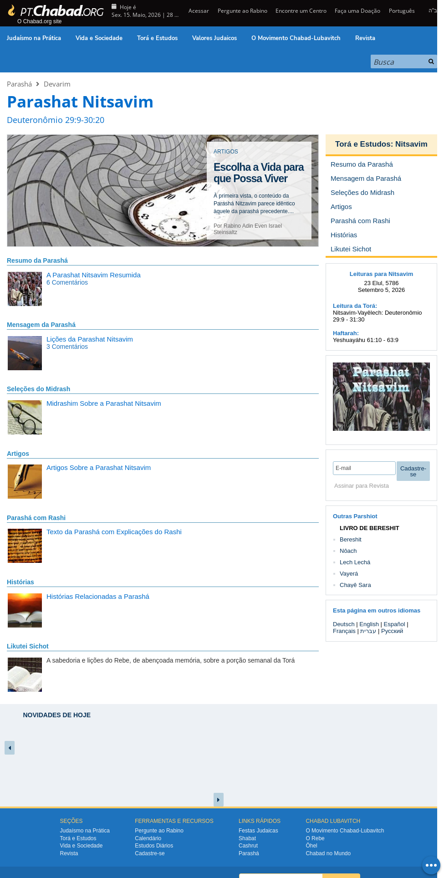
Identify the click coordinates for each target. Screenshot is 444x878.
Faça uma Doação (357, 11)
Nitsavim (411, 144)
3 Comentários (67, 346)
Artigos (18, 453)
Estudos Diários (154, 845)
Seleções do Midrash (38, 389)
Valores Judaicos (214, 38)
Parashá (19, 83)
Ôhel (311, 845)
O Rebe (315, 838)
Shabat (247, 838)
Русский (392, 631)
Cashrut (248, 845)
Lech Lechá (355, 562)
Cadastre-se (149, 853)
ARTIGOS (226, 151)
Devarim (57, 83)
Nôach (348, 550)
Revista (365, 38)
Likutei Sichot (28, 646)
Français (344, 631)
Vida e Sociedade (99, 38)
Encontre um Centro (301, 11)
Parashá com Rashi (36, 517)
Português (402, 11)
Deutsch (344, 624)
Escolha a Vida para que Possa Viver (259, 172)
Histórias (20, 582)
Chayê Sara (355, 585)
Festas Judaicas (258, 830)
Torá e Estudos (157, 38)
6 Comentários (67, 282)
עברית (368, 631)
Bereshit (351, 539)
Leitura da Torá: (355, 305)
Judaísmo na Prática (34, 38)
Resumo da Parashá (37, 260)
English (369, 624)
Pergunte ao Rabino (242, 11)
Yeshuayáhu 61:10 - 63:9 (365, 340)
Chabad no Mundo (328, 853)
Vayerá (349, 573)
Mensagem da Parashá (41, 324)
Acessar (198, 11)
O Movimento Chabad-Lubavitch (296, 38)
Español (394, 624)
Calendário (148, 838)
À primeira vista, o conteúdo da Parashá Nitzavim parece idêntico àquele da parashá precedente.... (254, 203)
